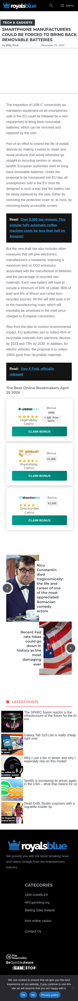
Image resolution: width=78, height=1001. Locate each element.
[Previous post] (7, 588)
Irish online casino (38, 921)
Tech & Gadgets (17, 22)
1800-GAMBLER (36, 894)
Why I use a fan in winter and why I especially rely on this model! (38, 767)
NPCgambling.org (37, 902)
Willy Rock (12, 45)
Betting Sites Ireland (39, 910)
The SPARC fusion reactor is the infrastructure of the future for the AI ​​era (39, 722)
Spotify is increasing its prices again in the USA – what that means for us (39, 790)
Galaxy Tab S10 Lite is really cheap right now (38, 744)
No (33, 994)
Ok (23, 994)
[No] (73, 988)
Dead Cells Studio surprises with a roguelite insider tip (38, 813)
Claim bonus (39, 431)
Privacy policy (49, 994)
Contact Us (33, 931)
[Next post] (71, 648)
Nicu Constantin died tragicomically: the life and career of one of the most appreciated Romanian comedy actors (50, 588)
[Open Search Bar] (51, 5)
